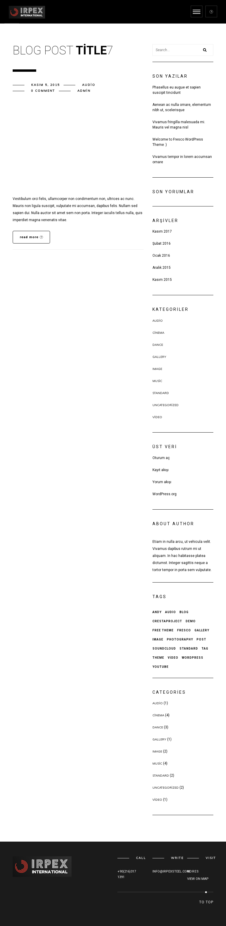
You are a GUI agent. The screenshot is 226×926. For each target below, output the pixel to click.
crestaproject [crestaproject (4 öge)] (167, 621)
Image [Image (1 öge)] (157, 639)
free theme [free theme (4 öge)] (163, 630)
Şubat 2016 (161, 243)
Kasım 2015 (162, 280)
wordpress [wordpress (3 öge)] (192, 657)
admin (84, 91)
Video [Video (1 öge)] (173, 657)
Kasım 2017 (162, 231)
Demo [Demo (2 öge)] (191, 621)
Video (157, 417)
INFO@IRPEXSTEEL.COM (171, 871)
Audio (88, 85)
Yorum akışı (161, 482)
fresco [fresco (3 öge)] (184, 630)
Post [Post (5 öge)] (201, 639)
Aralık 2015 (161, 268)
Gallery (159, 357)
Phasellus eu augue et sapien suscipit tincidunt (176, 90)
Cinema (158, 333)
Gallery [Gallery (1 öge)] (202, 630)
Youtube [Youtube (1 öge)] (160, 666)
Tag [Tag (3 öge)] (205, 648)
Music (157, 381)
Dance (157, 345)
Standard (160, 393)
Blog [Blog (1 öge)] (184, 612)
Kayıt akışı (160, 470)
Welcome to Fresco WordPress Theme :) (177, 142)
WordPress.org (164, 494)
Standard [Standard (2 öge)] (189, 648)
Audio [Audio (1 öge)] (170, 612)
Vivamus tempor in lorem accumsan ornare (182, 159)
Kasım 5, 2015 (45, 85)
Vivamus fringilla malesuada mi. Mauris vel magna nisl (178, 124)
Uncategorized (165, 405)
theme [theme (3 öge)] (158, 657)
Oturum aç (161, 458)
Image (157, 369)
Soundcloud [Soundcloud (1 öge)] (164, 648)
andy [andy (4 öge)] (157, 612)
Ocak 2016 (161, 255)
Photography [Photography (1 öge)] (180, 639)
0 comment (43, 91)
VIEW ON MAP (198, 879)
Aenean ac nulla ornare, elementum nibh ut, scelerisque (181, 107)
